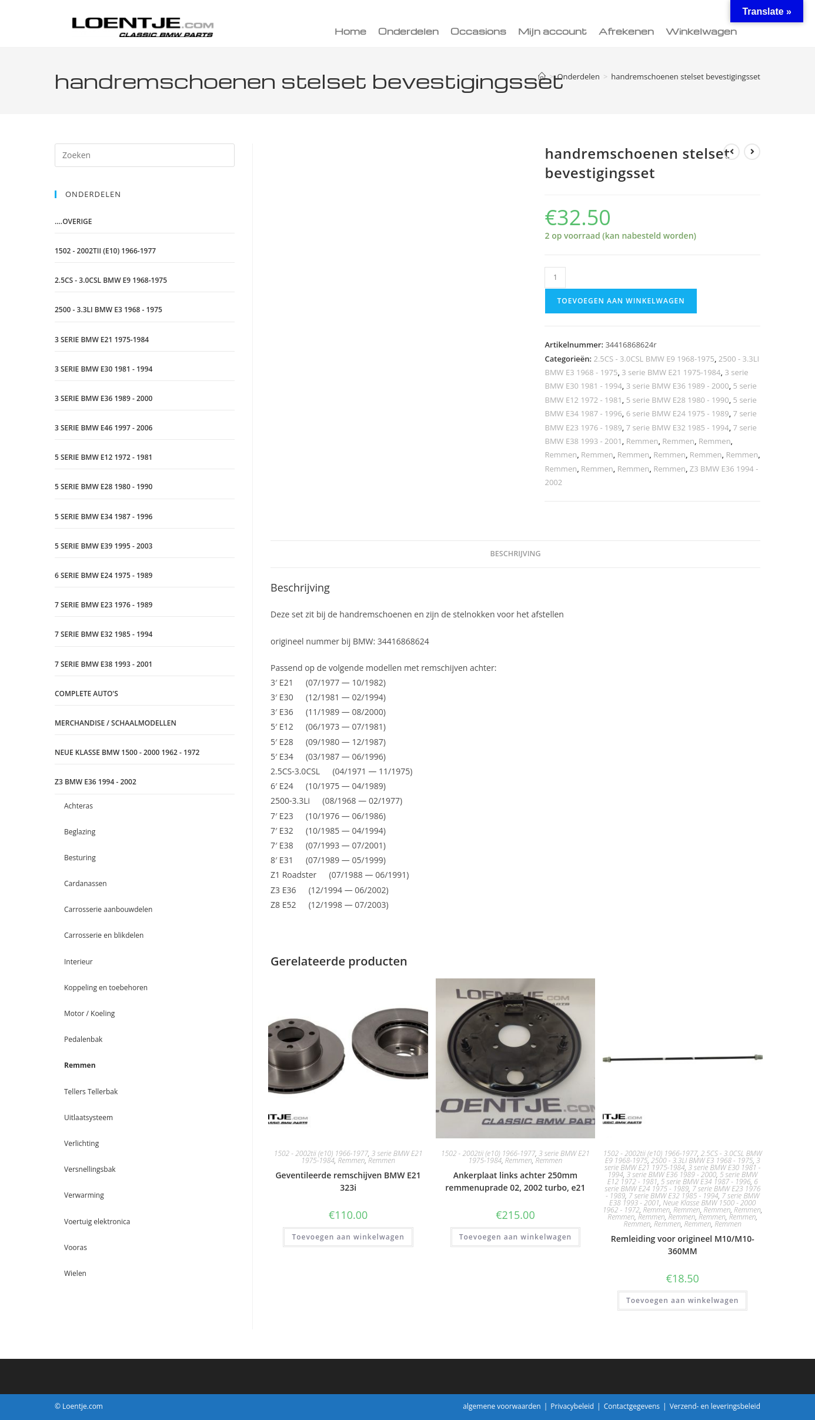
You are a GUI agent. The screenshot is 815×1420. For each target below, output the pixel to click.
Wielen (75, 1273)
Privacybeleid (572, 1406)
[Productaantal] (555, 277)
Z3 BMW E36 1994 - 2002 (95, 782)
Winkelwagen (701, 31)
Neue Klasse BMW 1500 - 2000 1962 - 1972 (127, 752)
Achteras (78, 806)
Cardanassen (85, 883)
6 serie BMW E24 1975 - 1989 (677, 413)
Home (350, 31)
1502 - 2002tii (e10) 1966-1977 (321, 1153)
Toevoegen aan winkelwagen (620, 301)
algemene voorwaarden (501, 1406)
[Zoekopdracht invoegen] (145, 155)
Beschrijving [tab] (515, 554)
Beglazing (79, 832)
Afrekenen (626, 31)
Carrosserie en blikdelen (103, 935)
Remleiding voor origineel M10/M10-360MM (682, 1245)
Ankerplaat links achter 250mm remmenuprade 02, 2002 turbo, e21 (515, 1181)
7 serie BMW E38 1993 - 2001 (103, 664)
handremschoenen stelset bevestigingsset (685, 76)
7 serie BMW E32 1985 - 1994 (677, 427)
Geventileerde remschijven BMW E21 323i (347, 1181)
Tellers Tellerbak (91, 1092)
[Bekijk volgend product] (752, 151)
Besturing (80, 858)
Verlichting (81, 1143)
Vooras (75, 1247)
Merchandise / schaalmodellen (115, 723)
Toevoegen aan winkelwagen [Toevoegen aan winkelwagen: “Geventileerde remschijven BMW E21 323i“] (348, 1237)
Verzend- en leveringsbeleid (715, 1406)
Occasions (478, 31)
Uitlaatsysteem (88, 1117)
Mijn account (552, 31)
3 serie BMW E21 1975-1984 (671, 372)
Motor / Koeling (89, 1013)
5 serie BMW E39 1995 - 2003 (103, 546)
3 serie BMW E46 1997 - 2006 (103, 428)
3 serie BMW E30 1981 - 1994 (103, 369)
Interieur (78, 962)
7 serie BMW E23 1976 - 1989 (103, 605)
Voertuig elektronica (97, 1222)
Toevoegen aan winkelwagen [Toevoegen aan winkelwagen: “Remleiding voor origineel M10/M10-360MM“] (682, 1300)
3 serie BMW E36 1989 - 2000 (677, 385)
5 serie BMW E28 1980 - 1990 (677, 400)
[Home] (542, 76)
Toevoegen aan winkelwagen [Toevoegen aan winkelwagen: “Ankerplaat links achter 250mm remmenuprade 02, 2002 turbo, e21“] (515, 1237)
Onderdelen (408, 31)
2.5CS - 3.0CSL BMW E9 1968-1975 (653, 358)
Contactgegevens (632, 1406)
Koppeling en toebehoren (106, 988)
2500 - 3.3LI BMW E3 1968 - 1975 (702, 1160)
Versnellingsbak (90, 1169)
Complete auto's (86, 694)
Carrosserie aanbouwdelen (108, 909)
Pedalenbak (83, 1039)
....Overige (73, 221)
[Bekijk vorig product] (731, 151)
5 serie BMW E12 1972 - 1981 (103, 457)
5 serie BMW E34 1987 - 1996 (706, 1182)
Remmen (642, 441)
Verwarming (84, 1195)
